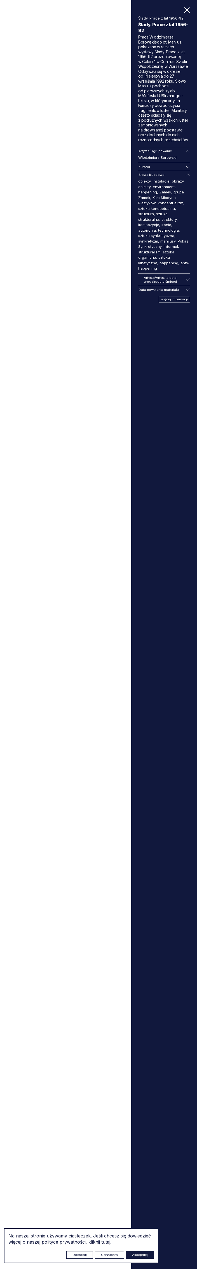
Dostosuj (79, 1255)
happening (147, 192)
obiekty (144, 181)
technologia (168, 230)
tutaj (105, 1242)
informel (171, 246)
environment (164, 186)
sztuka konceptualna (156, 208)
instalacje (161, 181)
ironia (166, 224)
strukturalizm (149, 252)
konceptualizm (170, 203)
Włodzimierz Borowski (157, 157)
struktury (169, 219)
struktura (146, 214)
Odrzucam (109, 1255)
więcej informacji (174, 299)
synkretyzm (148, 241)
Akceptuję (140, 1255)
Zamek (165, 192)
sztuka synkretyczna (156, 235)
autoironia (147, 230)
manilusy (167, 241)
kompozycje (148, 224)
